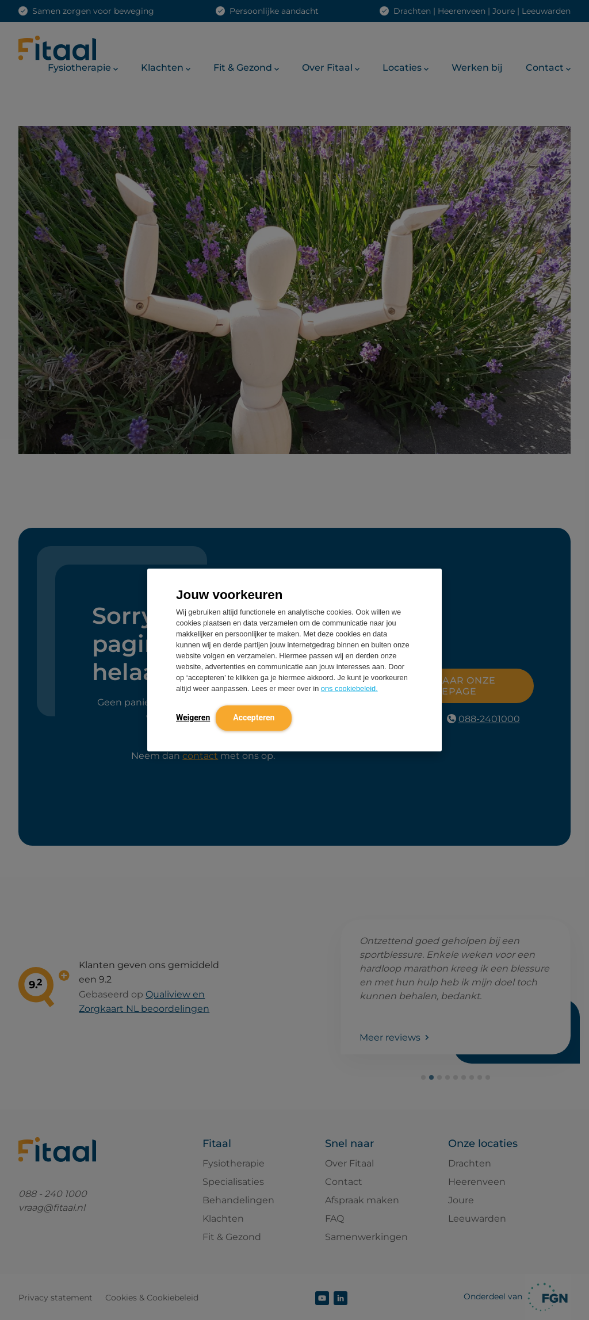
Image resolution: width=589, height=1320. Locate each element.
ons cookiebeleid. (349, 688)
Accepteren (253, 717)
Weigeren (193, 717)
